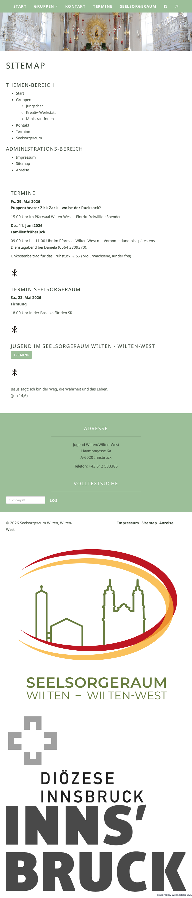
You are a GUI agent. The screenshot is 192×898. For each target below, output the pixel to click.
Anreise (166, 522)
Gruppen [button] (47, 8)
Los (54, 500)
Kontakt (75, 6)
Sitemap (149, 522)
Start (20, 6)
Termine (102, 6)
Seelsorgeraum (138, 6)
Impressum (128, 522)
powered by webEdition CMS (174, 894)
